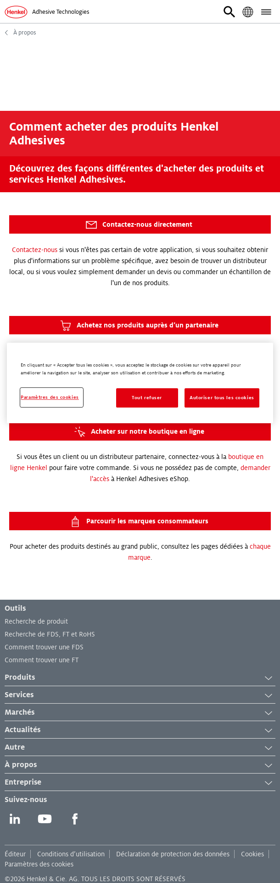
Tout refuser (147, 397)
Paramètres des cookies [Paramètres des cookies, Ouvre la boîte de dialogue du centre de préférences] (50, 397)
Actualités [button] (140, 730)
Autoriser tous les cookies (222, 397)
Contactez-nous (34, 249)
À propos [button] (140, 765)
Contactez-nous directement (138, 225)
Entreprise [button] (140, 783)
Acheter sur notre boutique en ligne (138, 432)
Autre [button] (140, 748)
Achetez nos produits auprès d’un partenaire (138, 326)
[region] (140, 383)
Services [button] (140, 695)
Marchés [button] (140, 713)
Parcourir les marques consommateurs (138, 521)
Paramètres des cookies (39, 864)
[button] (229, 12)
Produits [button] (140, 678)
